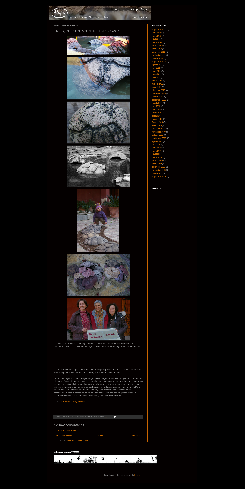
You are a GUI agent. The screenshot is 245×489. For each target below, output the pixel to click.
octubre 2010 (157, 97)
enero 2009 (157, 164)
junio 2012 (156, 33)
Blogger (137, 475)
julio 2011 (156, 68)
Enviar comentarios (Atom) (77, 440)
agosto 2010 (157, 103)
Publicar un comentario (67, 430)
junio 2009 (156, 148)
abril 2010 (156, 116)
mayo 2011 (156, 74)
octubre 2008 (157, 173)
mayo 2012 (156, 36)
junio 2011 (156, 71)
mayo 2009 (156, 151)
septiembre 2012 (159, 30)
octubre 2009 (157, 135)
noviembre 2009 (159, 132)
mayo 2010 (156, 113)
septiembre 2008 (159, 176)
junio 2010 (156, 109)
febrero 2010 (157, 122)
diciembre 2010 (158, 90)
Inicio (100, 436)
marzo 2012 (157, 42)
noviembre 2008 (159, 170)
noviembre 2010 (159, 93)
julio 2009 (156, 144)
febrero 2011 (157, 84)
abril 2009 (156, 154)
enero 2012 (157, 49)
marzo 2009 (157, 157)
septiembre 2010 (159, 100)
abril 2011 (156, 77)
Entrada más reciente (63, 436)
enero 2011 (157, 87)
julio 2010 (156, 106)
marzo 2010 (157, 119)
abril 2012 (156, 39)
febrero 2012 (157, 45)
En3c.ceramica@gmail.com (72, 401)
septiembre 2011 (159, 61)
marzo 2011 (157, 81)
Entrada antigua (135, 436)
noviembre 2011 (159, 55)
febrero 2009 (157, 160)
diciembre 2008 (158, 167)
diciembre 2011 (158, 52)
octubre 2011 (157, 58)
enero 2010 (157, 125)
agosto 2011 (157, 65)
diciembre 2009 (158, 128)
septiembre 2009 (159, 138)
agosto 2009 (157, 141)
